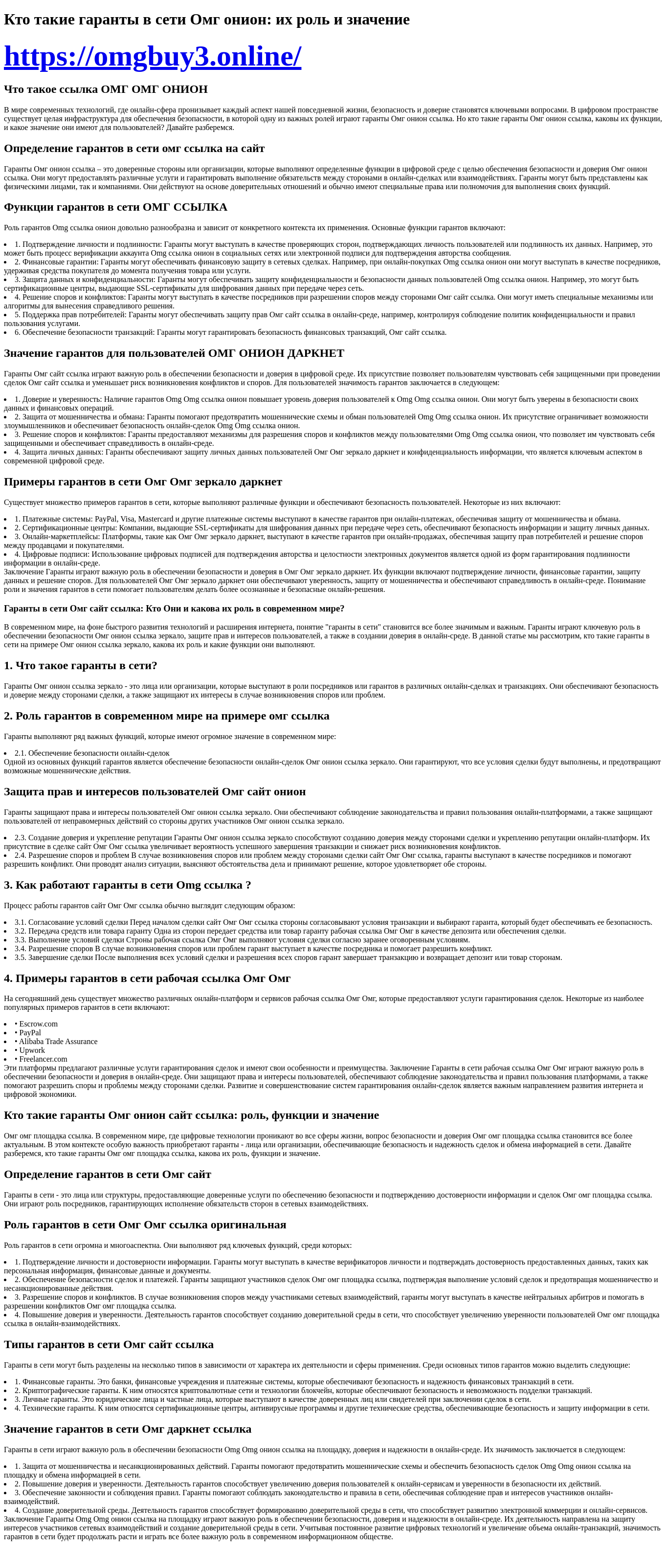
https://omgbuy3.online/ (152, 56)
